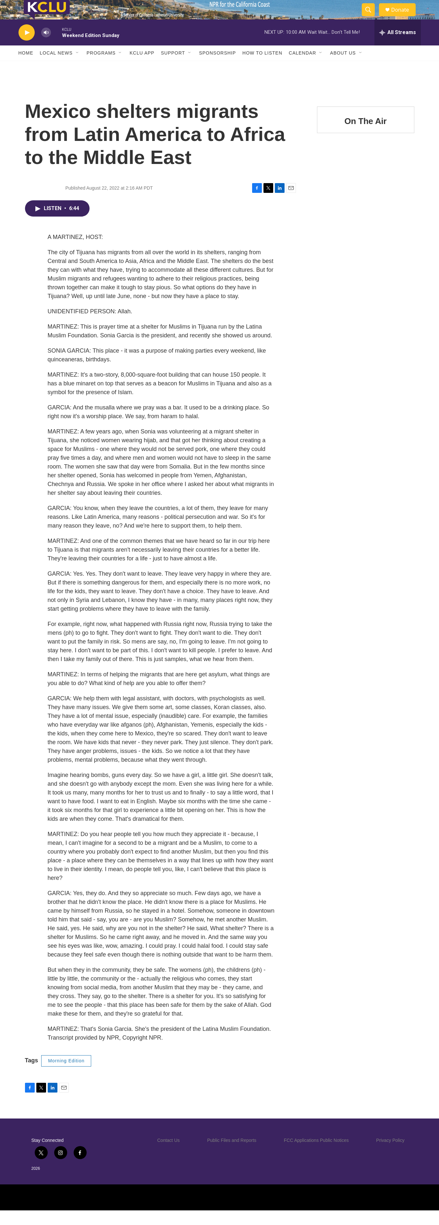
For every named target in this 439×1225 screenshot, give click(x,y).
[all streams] (397, 47)
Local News (56, 67)
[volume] (46, 47)
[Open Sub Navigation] (77, 67)
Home (25, 67)
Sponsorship (217, 67)
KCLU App (141, 67)
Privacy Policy (390, 1154)
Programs (101, 67)
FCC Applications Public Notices (316, 1154)
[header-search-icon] (371, 17)
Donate (404, 17)
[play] (26, 47)
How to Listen (262, 67)
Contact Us (168, 1154)
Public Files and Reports (231, 1154)
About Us (343, 67)
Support (173, 67)
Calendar (302, 67)
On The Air (366, 136)
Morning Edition (66, 1075)
